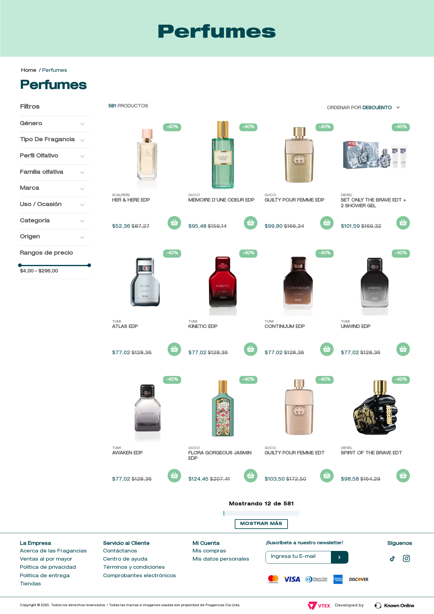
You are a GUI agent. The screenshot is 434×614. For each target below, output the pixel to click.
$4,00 (26, 271)
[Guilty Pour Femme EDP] (299, 177)
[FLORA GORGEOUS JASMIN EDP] (222, 430)
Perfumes (54, 70)
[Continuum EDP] (299, 303)
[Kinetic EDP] (222, 303)
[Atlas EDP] (146, 303)
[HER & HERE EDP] (146, 177)
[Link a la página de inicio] (29, 71)
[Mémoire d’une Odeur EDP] (222, 177)
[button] (54, 124)
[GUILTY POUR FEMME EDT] (299, 430)
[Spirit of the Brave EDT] (375, 430)
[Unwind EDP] (375, 303)
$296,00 (46, 271)
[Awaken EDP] (146, 430)
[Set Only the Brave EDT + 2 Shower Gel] (375, 177)
